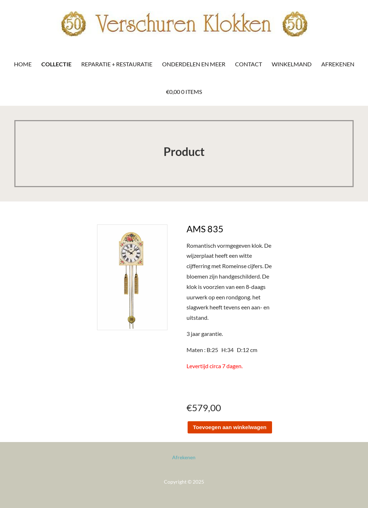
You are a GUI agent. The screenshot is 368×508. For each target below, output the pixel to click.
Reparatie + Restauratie (116, 64)
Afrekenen (337, 64)
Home (23, 64)
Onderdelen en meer (193, 64)
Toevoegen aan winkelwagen (230, 427)
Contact (248, 64)
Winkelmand (292, 64)
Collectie (56, 64)
